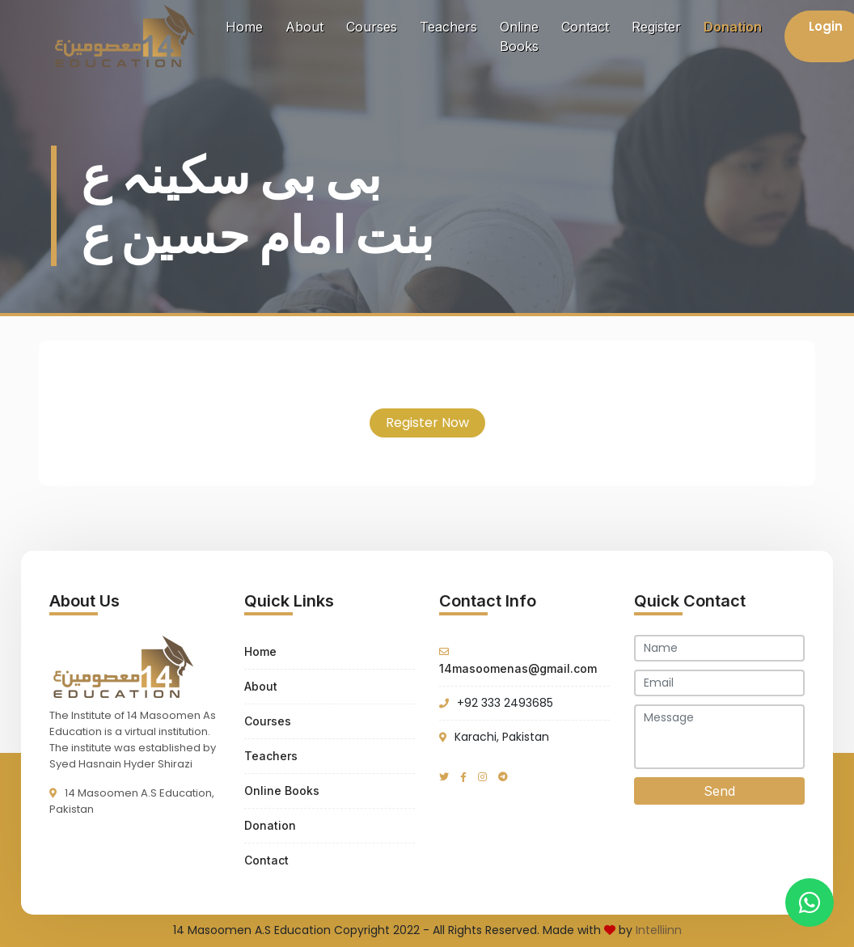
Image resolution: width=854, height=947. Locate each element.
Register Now (427, 422)
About (304, 27)
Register (656, 27)
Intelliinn (659, 930)
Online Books (519, 36)
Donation (733, 27)
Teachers (448, 27)
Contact (585, 27)
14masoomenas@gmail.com (518, 668)
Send (719, 791)
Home (247, 25)
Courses (371, 27)
